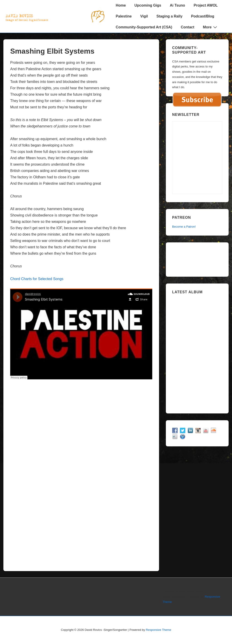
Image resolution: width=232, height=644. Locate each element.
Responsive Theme (158, 630)
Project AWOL (206, 5)
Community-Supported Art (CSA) (144, 27)
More (210, 27)
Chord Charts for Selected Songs (36, 279)
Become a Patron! (184, 226)
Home (121, 5)
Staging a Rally (170, 16)
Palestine (124, 16)
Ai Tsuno (177, 5)
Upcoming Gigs (147, 5)
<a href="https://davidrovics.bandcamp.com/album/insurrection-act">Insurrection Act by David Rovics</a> (197, 352)
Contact (187, 27)
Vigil (144, 16)
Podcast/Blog (202, 16)
